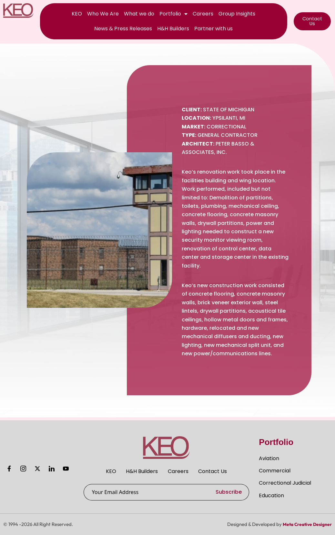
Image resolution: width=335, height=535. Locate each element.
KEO (77, 13)
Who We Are (103, 13)
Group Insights (236, 13)
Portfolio (173, 14)
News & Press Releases (123, 28)
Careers (203, 13)
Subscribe (229, 492)
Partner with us (213, 28)
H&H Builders (173, 28)
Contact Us (217, 470)
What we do (139, 13)
